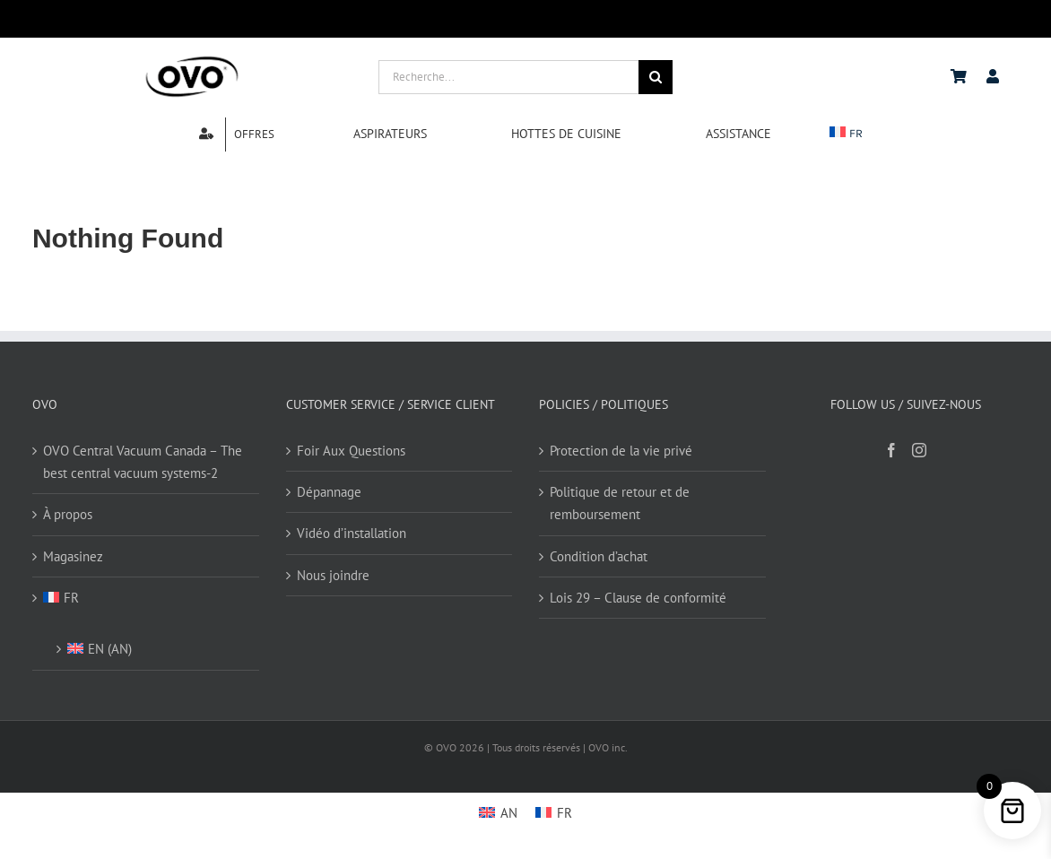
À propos (67, 514)
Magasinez (73, 556)
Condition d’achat (598, 556)
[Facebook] (891, 450)
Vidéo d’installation (351, 533)
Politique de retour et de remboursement (620, 503)
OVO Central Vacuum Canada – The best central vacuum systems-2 (142, 462)
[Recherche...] (508, 77)
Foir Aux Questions (351, 450)
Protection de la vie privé (621, 450)
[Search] (655, 77)
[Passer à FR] (553, 812)
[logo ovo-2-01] (192, 58)
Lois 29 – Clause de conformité (638, 597)
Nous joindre (333, 575)
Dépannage (329, 491)
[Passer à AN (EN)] (154, 643)
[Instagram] (919, 450)
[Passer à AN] (498, 812)
